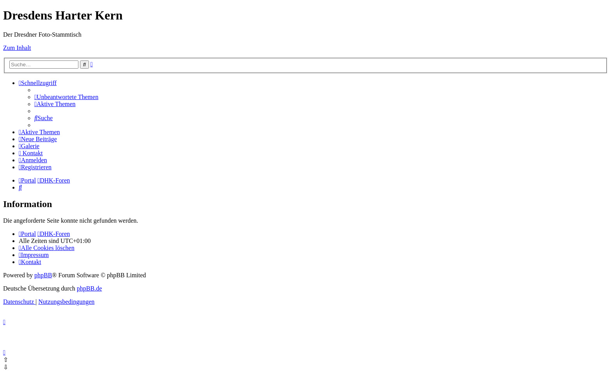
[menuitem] (66, 97)
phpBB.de (89, 288)
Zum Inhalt (17, 47)
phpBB (43, 275)
